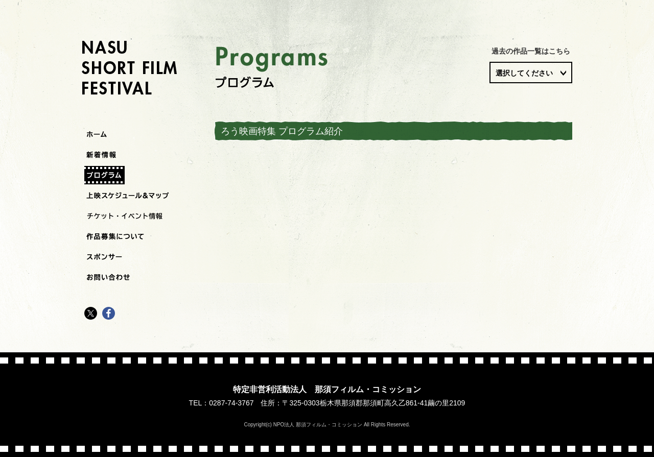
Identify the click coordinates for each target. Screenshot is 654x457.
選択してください (524, 73)
